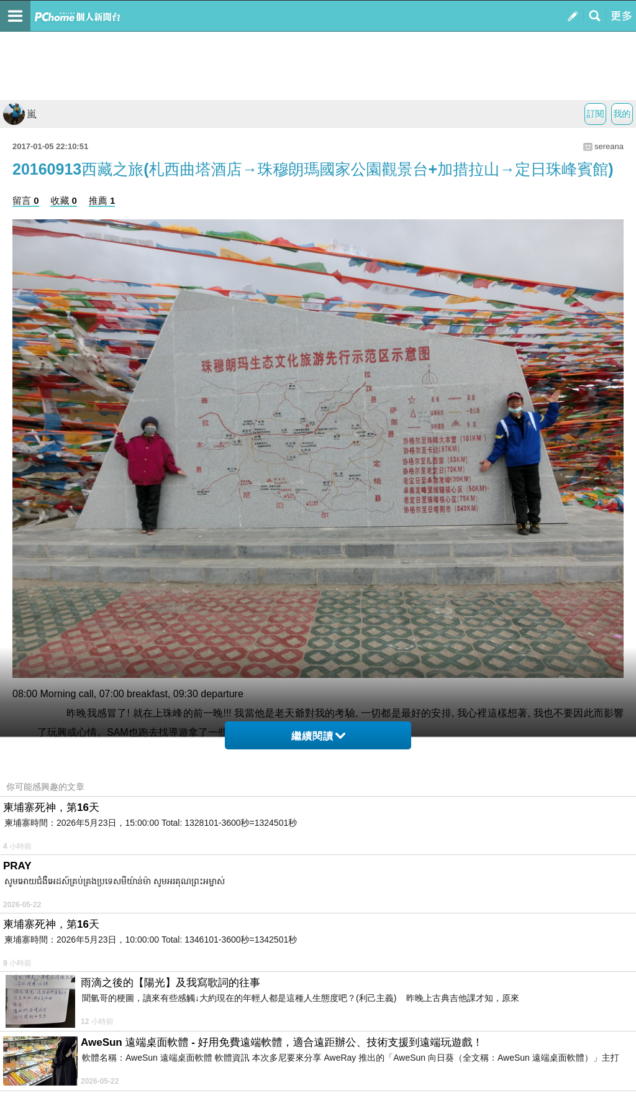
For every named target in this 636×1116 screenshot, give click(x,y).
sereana (609, 146)
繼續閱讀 (318, 736)
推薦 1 (102, 200)
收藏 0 (63, 200)
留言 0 (25, 200)
